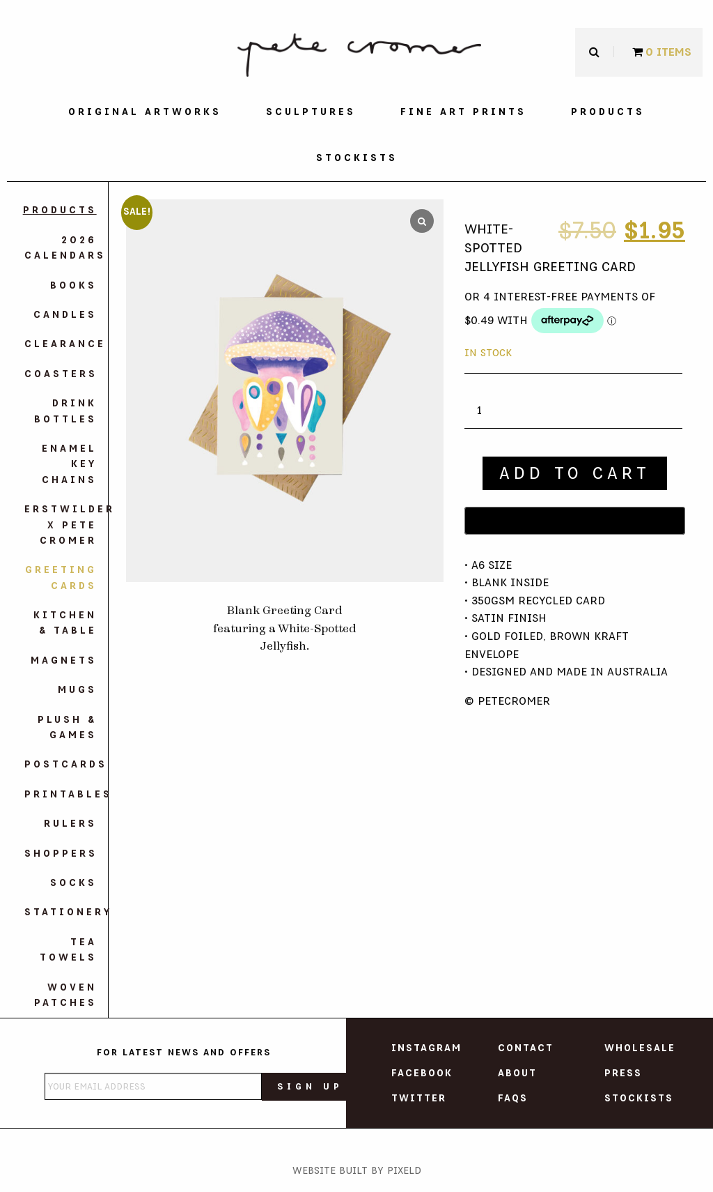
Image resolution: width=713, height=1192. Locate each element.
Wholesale (639, 1048)
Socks (73, 883)
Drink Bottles (65, 411)
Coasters (60, 374)
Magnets (64, 661)
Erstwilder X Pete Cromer (60, 525)
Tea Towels (68, 950)
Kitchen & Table (65, 623)
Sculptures (311, 112)
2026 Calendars (60, 248)
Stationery (60, 912)
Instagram (426, 1048)
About (517, 1073)
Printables (60, 795)
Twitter (418, 1098)
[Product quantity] (484, 411)
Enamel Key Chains (69, 464)
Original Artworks (144, 112)
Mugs (77, 690)
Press (623, 1073)
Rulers (70, 824)
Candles (65, 315)
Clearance (60, 344)
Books (73, 286)
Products (608, 112)
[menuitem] (145, 112)
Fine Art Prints (463, 112)
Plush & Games (67, 727)
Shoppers (60, 854)
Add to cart (574, 473)
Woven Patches (65, 995)
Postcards (60, 765)
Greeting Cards (61, 577)
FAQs (513, 1098)
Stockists (357, 158)
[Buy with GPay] (574, 521)
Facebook (422, 1073)
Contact (526, 1048)
